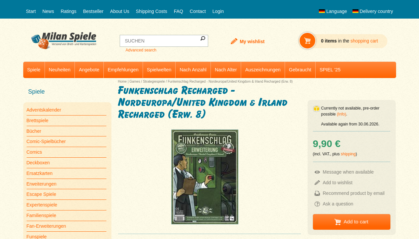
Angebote (89, 69)
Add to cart (356, 221)
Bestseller (93, 11)
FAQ (178, 11)
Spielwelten (159, 69)
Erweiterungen (42, 184)
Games (134, 81)
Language (333, 11)
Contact (198, 11)
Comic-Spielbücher (46, 141)
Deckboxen (38, 162)
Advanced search (140, 50)
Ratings (68, 11)
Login (218, 11)
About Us (119, 11)
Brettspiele (38, 120)
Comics (34, 152)
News (48, 11)
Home (122, 81)
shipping (348, 154)
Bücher (34, 131)
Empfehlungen (123, 69)
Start (31, 11)
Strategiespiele (154, 81)
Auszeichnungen (262, 69)
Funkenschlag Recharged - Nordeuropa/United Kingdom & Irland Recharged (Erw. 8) (230, 81)
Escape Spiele (42, 194)
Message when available (348, 172)
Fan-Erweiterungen (46, 226)
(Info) (341, 114)
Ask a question (338, 203)
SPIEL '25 (330, 69)
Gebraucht (300, 69)
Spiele (34, 69)
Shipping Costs (151, 11)
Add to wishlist (337, 182)
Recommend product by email (354, 193)
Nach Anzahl (193, 69)
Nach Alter (226, 69)
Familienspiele (41, 215)
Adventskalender (44, 110)
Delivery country (372, 11)
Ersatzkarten (40, 173)
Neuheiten (60, 69)
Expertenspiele (42, 204)
